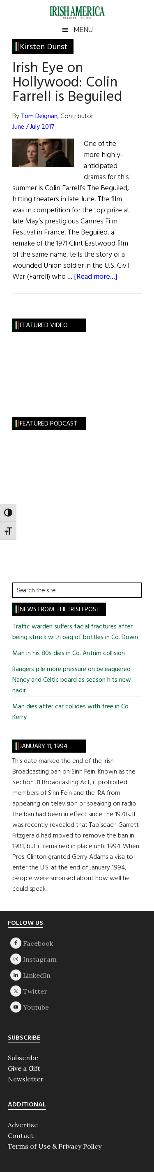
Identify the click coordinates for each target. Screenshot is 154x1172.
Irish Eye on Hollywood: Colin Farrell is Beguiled (67, 83)
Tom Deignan (39, 116)
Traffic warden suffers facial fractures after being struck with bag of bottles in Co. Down (75, 632)
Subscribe (23, 1058)
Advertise (23, 1125)
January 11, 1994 (44, 746)
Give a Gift (24, 1068)
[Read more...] (95, 277)
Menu (83, 30)
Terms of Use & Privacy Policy (54, 1146)
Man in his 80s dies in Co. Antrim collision (68, 653)
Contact (21, 1135)
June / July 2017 (33, 127)
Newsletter (26, 1079)
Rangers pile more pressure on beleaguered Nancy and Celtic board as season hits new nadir (71, 680)
